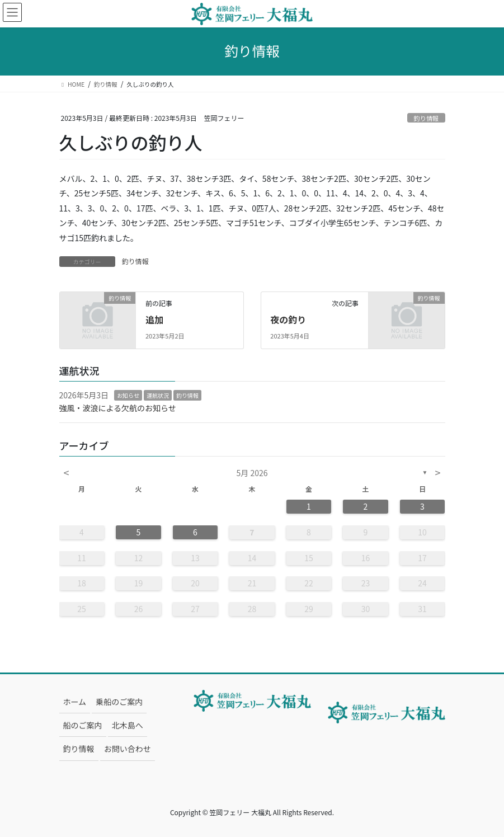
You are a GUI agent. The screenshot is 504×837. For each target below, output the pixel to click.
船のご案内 (82, 725)
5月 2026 (252, 472)
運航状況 (158, 395)
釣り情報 (426, 118)
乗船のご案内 (119, 701)
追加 (154, 319)
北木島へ (127, 725)
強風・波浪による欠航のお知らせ (117, 407)
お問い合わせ (127, 748)
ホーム (75, 701)
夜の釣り (288, 319)
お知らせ (128, 395)
